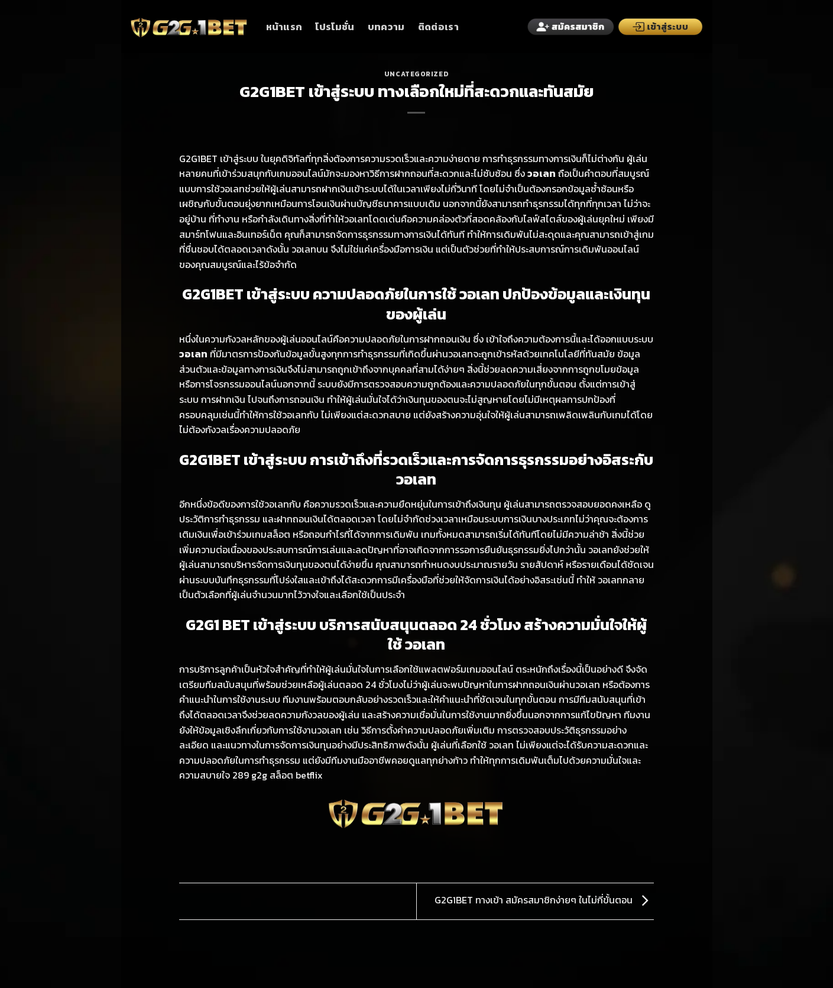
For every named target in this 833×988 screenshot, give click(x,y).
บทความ (386, 27)
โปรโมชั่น (334, 27)
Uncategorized (416, 74)
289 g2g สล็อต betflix (277, 775)
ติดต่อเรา (438, 27)
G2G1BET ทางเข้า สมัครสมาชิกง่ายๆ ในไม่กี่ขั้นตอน (544, 900)
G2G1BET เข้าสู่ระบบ (218, 158)
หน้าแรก (284, 27)
